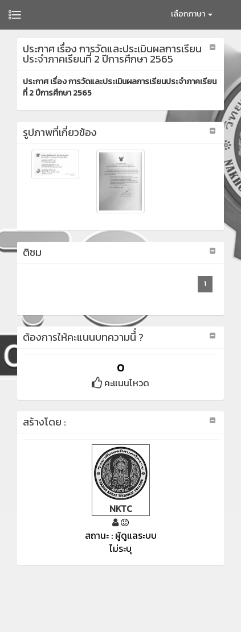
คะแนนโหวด (120, 383)
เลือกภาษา (192, 14)
